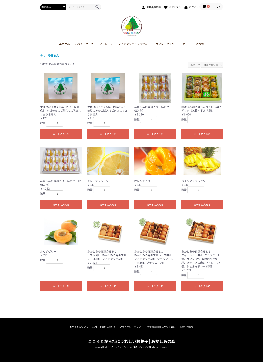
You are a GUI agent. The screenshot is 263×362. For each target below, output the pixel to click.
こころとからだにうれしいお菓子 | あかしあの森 (131, 341)
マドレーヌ (106, 44)
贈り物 (200, 44)
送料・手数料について (104, 326)
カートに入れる (61, 134)
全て (42, 55)
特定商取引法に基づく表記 (161, 326)
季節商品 (64, 44)
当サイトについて (78, 326)
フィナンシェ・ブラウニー (134, 44)
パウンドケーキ (84, 44)
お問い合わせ (186, 326)
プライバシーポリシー (131, 326)
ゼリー (186, 44)
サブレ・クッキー (166, 44)
